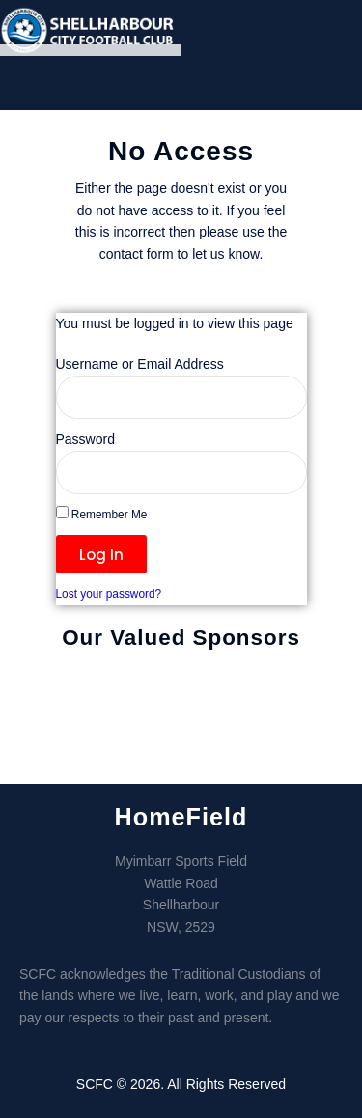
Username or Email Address (140, 364)
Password (85, 439)
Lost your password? (109, 594)
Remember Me (102, 513)
